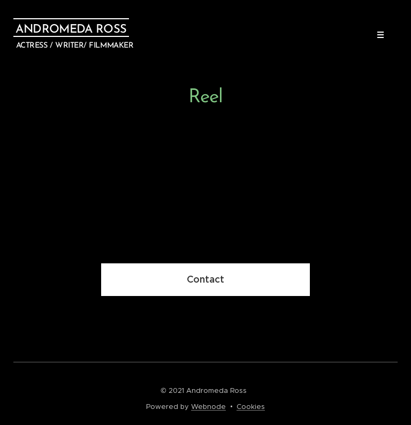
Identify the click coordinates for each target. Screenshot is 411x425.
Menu (377, 35)
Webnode (208, 406)
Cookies (251, 406)
